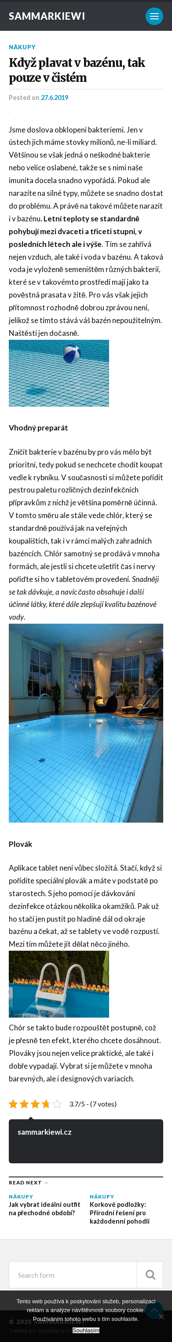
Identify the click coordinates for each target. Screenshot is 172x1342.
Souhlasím (86, 1330)
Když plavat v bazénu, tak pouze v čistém (77, 70)
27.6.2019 (54, 97)
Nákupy (22, 47)
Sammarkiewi (47, 16)
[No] (161, 1316)
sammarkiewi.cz (45, 1131)
